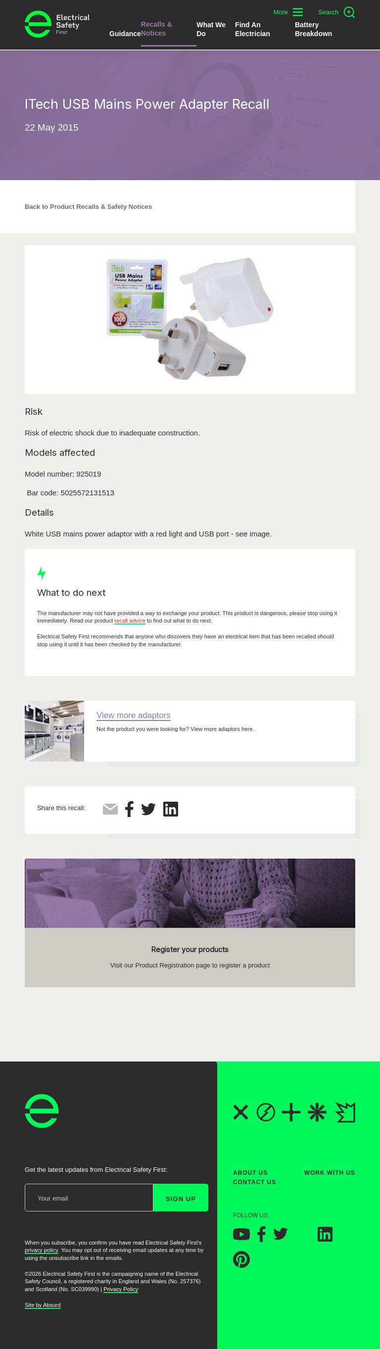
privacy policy (41, 1250)
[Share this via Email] (110, 812)
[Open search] (336, 12)
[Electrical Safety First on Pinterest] (241, 1265)
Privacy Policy (120, 1289)
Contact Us (254, 1182)
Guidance (125, 34)
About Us (250, 1172)
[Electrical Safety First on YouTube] (241, 1237)
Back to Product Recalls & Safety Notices (88, 206)
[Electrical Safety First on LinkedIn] (325, 1239)
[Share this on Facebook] (129, 814)
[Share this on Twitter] (148, 813)
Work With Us (329, 1172)
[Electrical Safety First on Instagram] (302, 1239)
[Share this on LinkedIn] (170, 814)
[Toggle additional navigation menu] (288, 12)
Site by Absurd (43, 1305)
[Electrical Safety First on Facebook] (261, 1239)
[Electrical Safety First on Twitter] (280, 1237)
